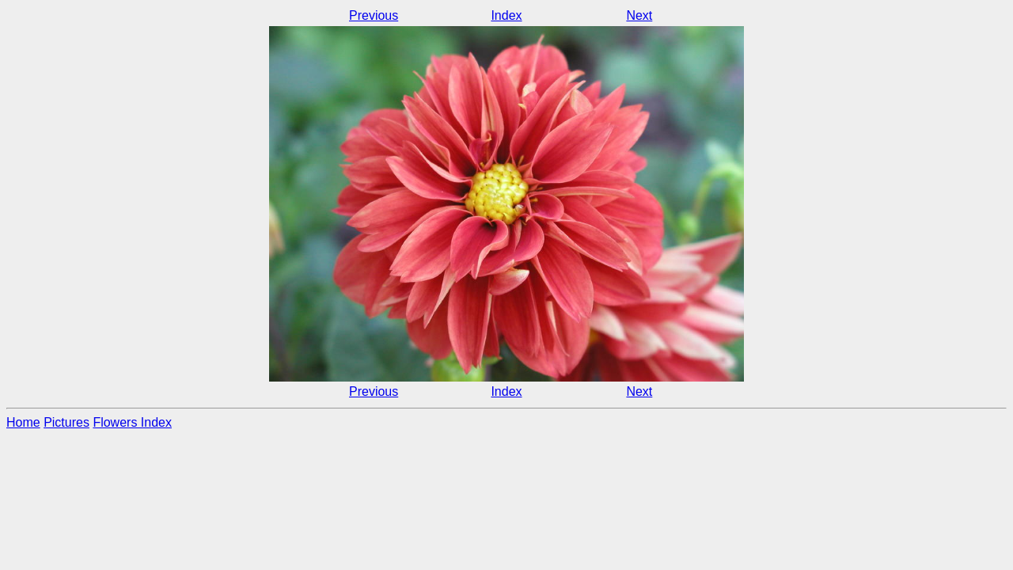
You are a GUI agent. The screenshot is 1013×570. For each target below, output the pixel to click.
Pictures (66, 422)
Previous (373, 15)
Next (639, 15)
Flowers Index (132, 422)
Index (506, 15)
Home (23, 422)
